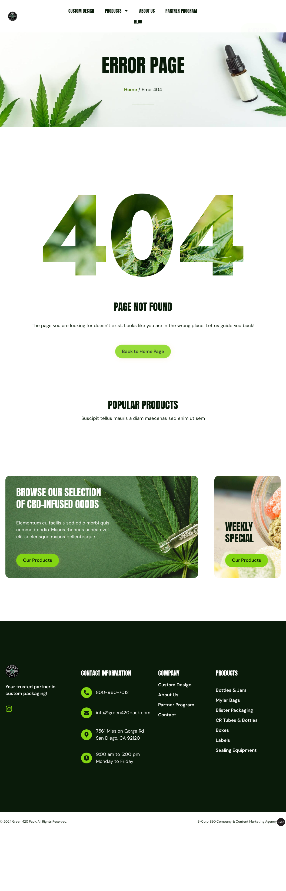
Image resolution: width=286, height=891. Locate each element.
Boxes (222, 730)
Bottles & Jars (231, 690)
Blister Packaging (234, 710)
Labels (223, 740)
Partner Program (181, 11)
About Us (147, 11)
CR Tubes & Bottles (237, 720)
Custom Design (81, 11)
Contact (167, 715)
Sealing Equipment (236, 750)
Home (130, 89)
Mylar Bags (228, 700)
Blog (138, 21)
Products (116, 11)
